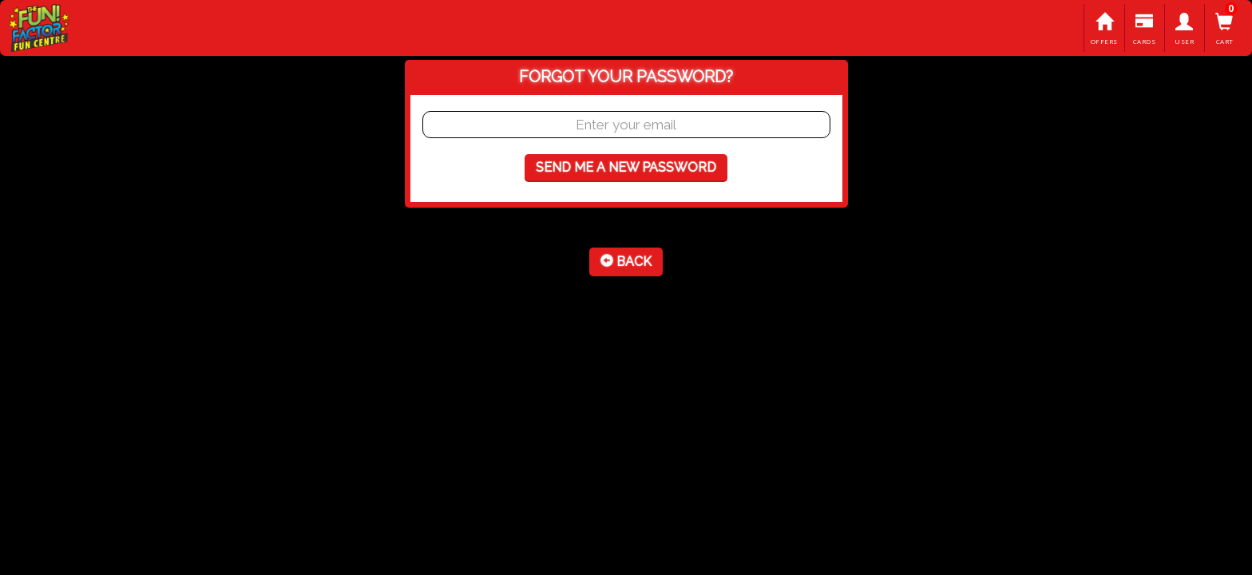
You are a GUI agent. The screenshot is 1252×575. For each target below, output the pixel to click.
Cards (1144, 29)
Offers (1103, 29)
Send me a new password (626, 167)
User (1184, 29)
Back (626, 261)
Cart (1224, 29)
